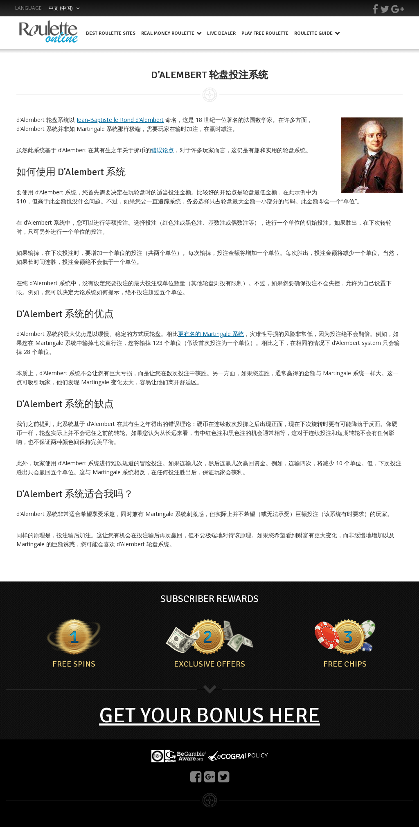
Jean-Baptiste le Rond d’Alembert (120, 120)
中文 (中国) (60, 8)
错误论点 (162, 150)
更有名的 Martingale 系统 (211, 334)
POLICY (258, 755)
